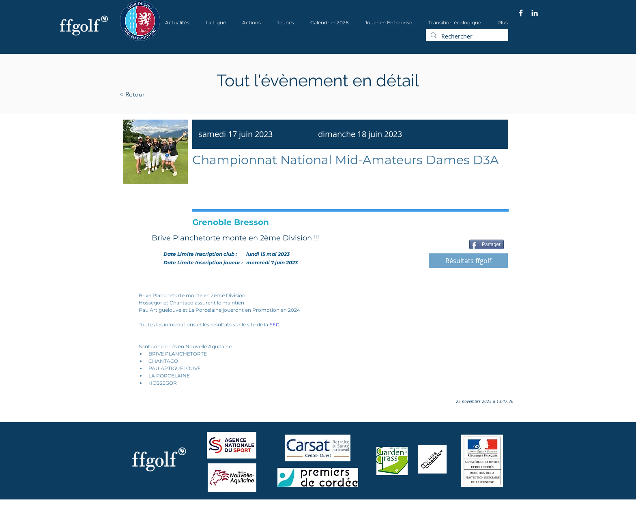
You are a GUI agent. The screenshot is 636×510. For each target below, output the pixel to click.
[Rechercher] (466, 36)
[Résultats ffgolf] (468, 260)
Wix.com (229, 507)
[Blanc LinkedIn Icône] (534, 13)
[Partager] (486, 244)
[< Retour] (157, 94)
